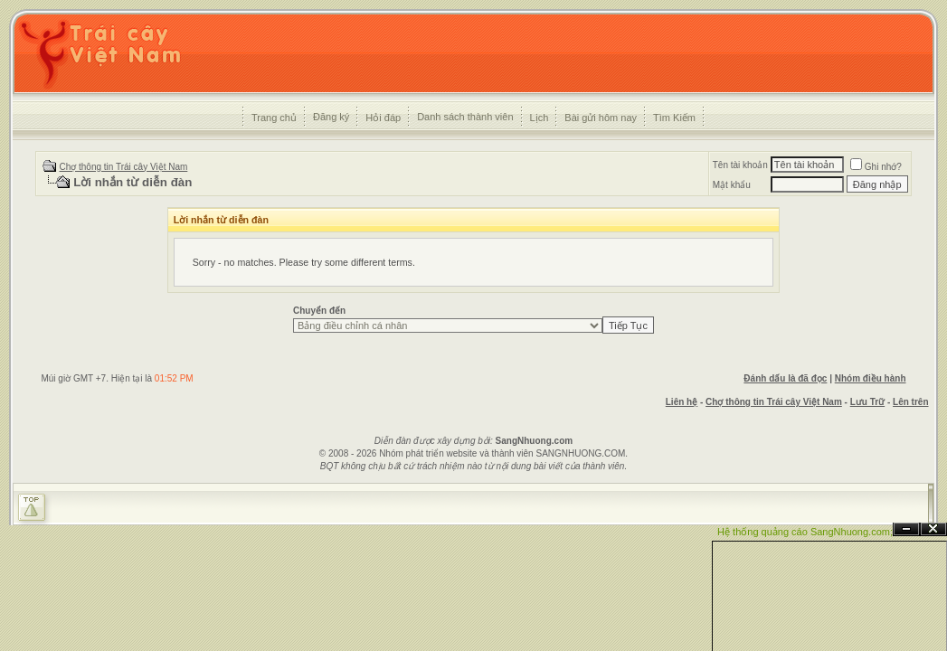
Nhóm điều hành (870, 378)
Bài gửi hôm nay (600, 117)
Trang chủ (274, 117)
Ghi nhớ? (876, 167)
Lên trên (910, 402)
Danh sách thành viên (465, 116)
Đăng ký (331, 116)
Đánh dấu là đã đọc (785, 378)
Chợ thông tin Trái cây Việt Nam (123, 167)
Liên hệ (681, 402)
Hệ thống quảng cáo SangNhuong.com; (805, 531)
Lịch (539, 117)
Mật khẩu (732, 185)
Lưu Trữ (867, 402)
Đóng (933, 529)
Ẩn (906, 529)
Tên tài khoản (740, 165)
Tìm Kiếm (674, 117)
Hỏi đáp (383, 117)
